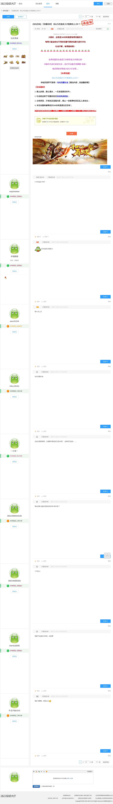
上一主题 (108, 23)
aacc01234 (14, 321)
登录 (98, 3)
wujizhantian (14, 191)
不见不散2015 (14, 711)
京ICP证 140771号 (53, 798)
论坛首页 (39, 3)
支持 (39, 236)
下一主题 (110, 23)
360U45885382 (14, 581)
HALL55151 (14, 386)
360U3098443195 (14, 516)
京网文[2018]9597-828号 (84, 798)
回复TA (105, 167)
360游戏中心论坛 (12, 4)
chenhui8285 (14, 646)
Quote (41, 771)
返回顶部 (107, 556)
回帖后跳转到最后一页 (47, 786)
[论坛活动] (37, 24)
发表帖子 (21, 17)
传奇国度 (5, 11)
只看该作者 (60, 29)
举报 (109, 172)
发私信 (14, 49)
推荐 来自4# (40, 177)
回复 (8, 17)
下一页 (98, 16)
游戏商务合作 (67, 795)
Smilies (47, 771)
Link (39, 771)
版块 (48, 3)
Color (36, 771)
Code (44, 771)
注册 (108, 3)
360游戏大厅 (10, 797)
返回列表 (106, 16)
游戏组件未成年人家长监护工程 (83, 795)
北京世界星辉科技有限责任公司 (104, 795)
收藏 (71, 133)
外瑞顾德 (14, 256)
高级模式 (89, 771)
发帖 (57, 3)
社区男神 (14, 38)
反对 (47, 236)
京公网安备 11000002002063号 (104, 798)
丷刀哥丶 (14, 451)
